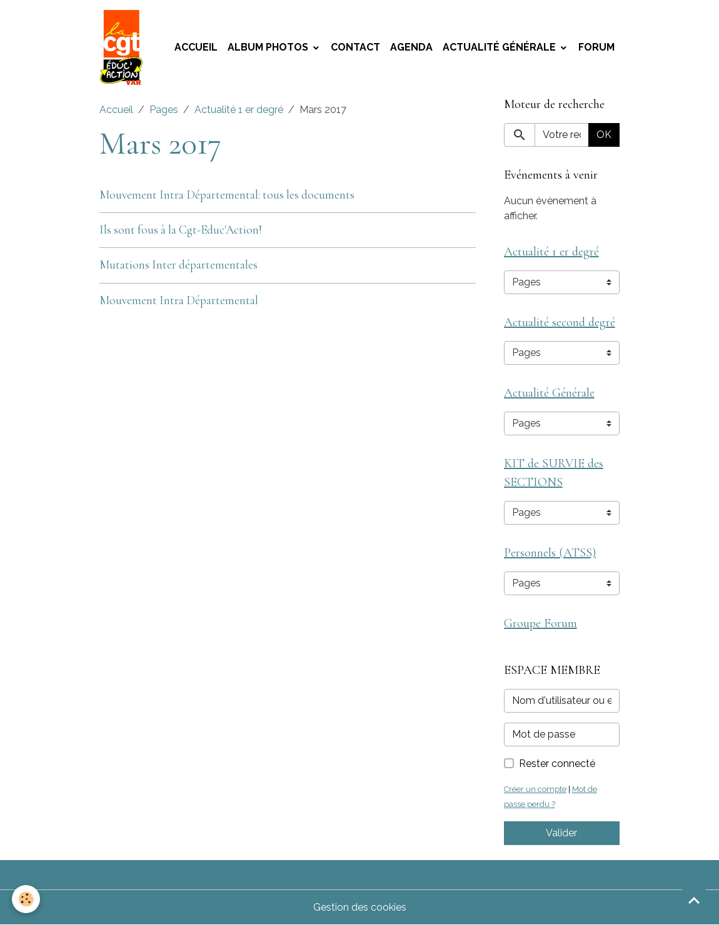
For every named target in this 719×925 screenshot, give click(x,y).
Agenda (411, 47)
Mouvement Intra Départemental (178, 300)
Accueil (196, 47)
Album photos (269, 47)
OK (603, 135)
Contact (355, 47)
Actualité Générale (500, 47)
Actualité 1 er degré (238, 110)
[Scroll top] (694, 900)
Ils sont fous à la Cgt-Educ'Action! (180, 229)
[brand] (123, 47)
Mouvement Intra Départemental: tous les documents (226, 194)
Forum (596, 47)
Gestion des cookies (359, 907)
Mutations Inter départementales (178, 264)
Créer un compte (535, 789)
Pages (163, 110)
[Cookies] (27, 899)
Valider (561, 833)
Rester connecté (557, 763)
